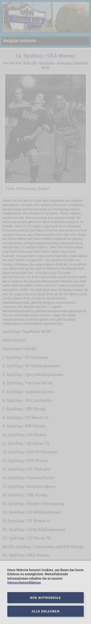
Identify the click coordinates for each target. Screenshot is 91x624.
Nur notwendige (45, 598)
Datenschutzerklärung (24, 582)
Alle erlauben (45, 611)
